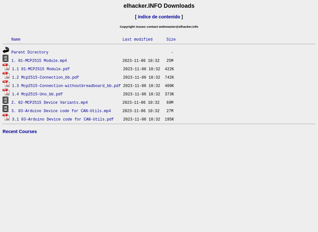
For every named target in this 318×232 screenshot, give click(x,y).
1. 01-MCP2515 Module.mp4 (39, 60)
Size (171, 39)
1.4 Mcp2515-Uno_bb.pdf (37, 94)
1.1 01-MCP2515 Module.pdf (41, 69)
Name (16, 39)
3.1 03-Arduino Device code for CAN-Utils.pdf (63, 119)
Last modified (138, 39)
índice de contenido (159, 16)
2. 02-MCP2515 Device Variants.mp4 (49, 102)
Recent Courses (20, 131)
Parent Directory (29, 52)
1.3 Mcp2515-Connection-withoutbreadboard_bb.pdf (66, 85)
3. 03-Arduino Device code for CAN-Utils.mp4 (61, 110)
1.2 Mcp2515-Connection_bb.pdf (45, 77)
